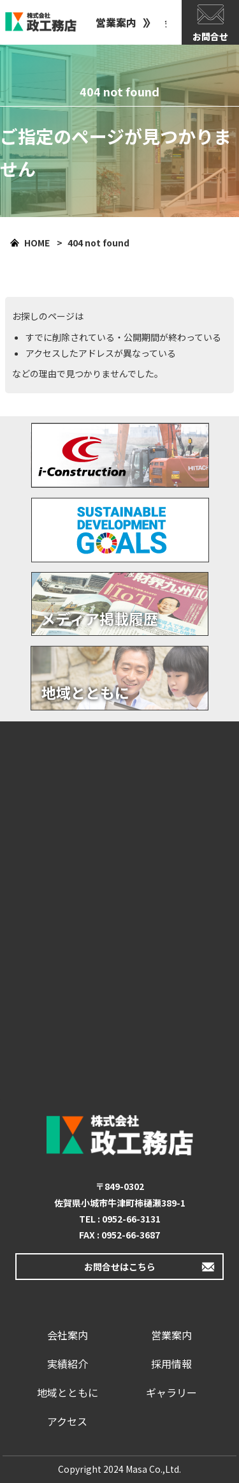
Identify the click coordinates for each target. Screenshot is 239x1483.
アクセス (67, 1421)
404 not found (98, 242)
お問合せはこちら (120, 1266)
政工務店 (40, 22)
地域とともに (67, 1392)
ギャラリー (171, 1392)
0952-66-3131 (131, 1218)
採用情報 (171, 1363)
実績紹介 (67, 1363)
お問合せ (210, 36)
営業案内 (116, 22)
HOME (37, 242)
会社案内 (67, 1335)
